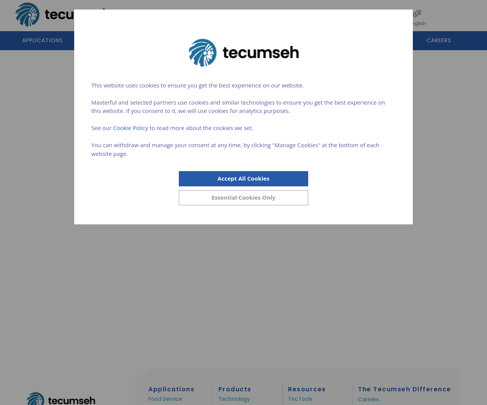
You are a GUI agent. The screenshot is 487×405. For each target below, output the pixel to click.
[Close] (243, 197)
